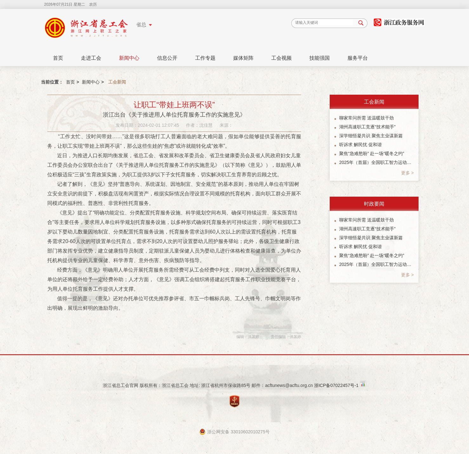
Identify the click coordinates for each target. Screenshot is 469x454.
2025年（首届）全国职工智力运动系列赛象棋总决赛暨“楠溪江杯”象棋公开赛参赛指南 (376, 162)
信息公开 (167, 58)
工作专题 (205, 58)
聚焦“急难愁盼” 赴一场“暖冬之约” (371, 153)
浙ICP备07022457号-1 (336, 385)
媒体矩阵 (243, 58)
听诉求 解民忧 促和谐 (360, 144)
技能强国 (319, 58)
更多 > (407, 172)
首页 (58, 58)
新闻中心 (129, 58)
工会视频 (281, 58)
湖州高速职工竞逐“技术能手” (367, 126)
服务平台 (357, 58)
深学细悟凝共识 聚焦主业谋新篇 (371, 135)
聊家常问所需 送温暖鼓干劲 (366, 117)
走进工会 (91, 58)
